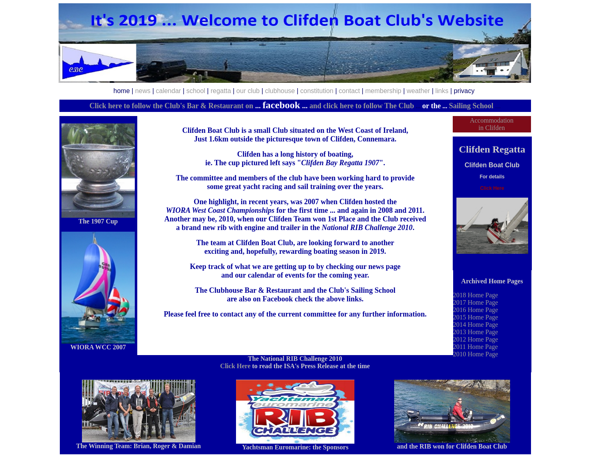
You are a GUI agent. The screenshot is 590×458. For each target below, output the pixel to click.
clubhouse (280, 90)
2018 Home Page (475, 295)
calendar (168, 90)
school (195, 90)
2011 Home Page (475, 346)
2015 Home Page (475, 317)
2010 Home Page (475, 354)
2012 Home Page (475, 339)
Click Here (235, 365)
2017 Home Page (475, 302)
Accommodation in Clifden (492, 124)
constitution (317, 90)
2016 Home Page (475, 309)
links (441, 90)
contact (349, 90)
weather (418, 90)
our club (248, 90)
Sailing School (471, 106)
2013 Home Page (475, 331)
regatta (221, 90)
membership (383, 90)
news (142, 90)
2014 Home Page (475, 324)
